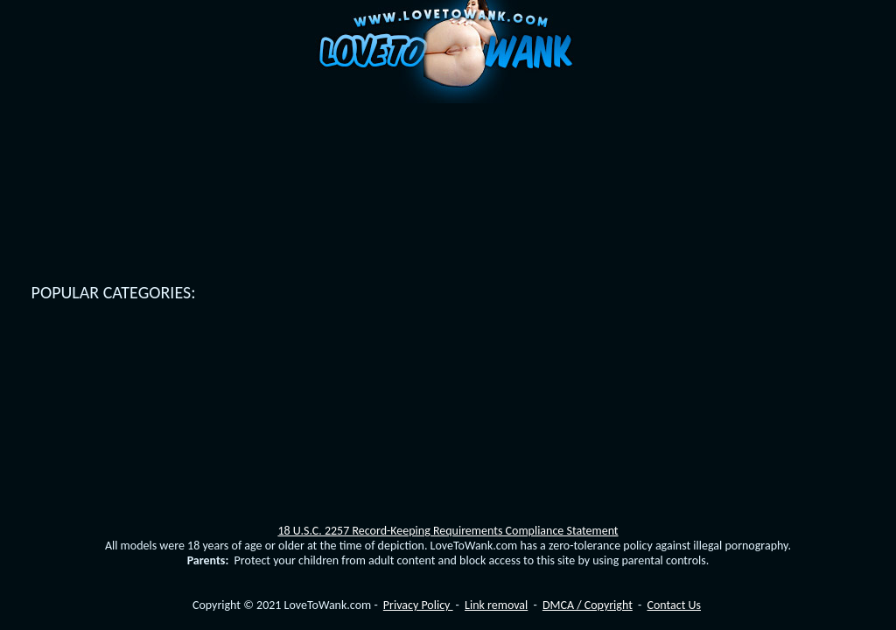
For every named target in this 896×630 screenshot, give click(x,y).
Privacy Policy (418, 605)
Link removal (496, 605)
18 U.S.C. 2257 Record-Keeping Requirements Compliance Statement (447, 530)
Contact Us (674, 605)
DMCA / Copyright (587, 605)
